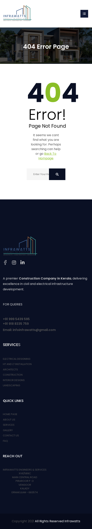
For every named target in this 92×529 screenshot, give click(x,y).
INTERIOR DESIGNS (14, 380)
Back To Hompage (47, 156)
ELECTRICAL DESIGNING (16, 359)
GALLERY (8, 430)
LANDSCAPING (11, 385)
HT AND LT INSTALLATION (17, 364)
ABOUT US (9, 419)
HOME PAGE (10, 414)
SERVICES (8, 425)
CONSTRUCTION (13, 375)
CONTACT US (11, 435)
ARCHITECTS (10, 369)
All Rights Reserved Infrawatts (57, 521)
